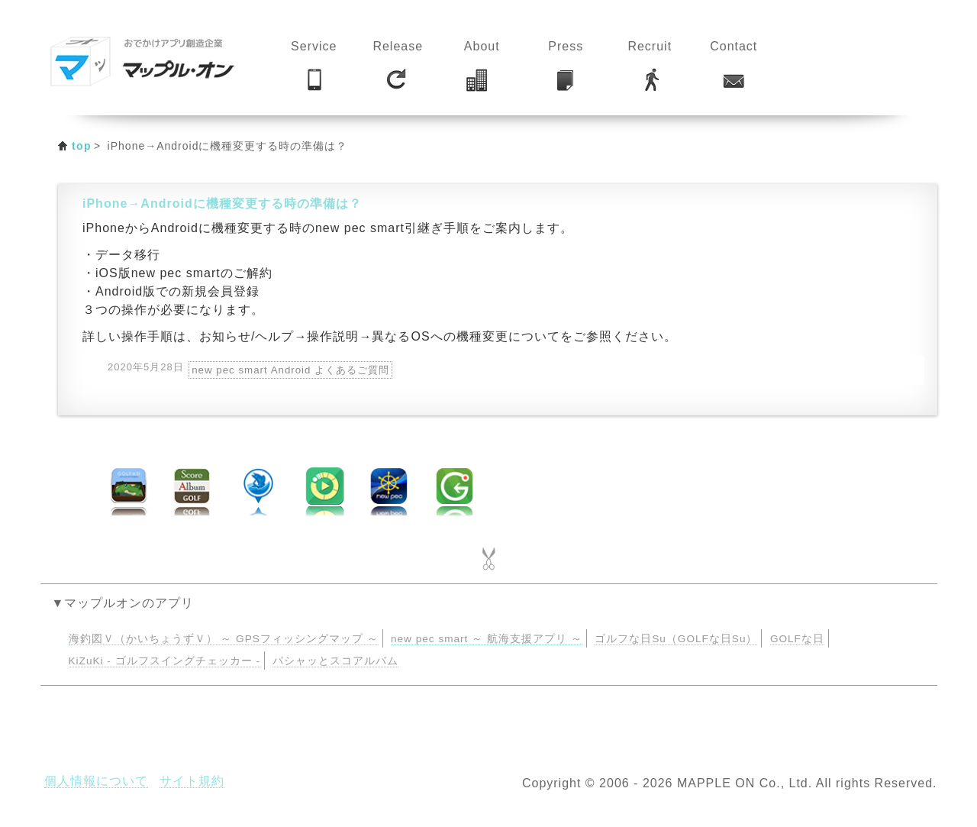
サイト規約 (192, 780)
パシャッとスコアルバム (335, 661)
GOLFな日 (797, 638)
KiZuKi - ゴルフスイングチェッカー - (164, 661)
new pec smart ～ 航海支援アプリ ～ (486, 638)
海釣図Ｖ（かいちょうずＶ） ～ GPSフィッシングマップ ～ (224, 638)
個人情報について (96, 780)
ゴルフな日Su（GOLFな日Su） (676, 638)
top (82, 146)
